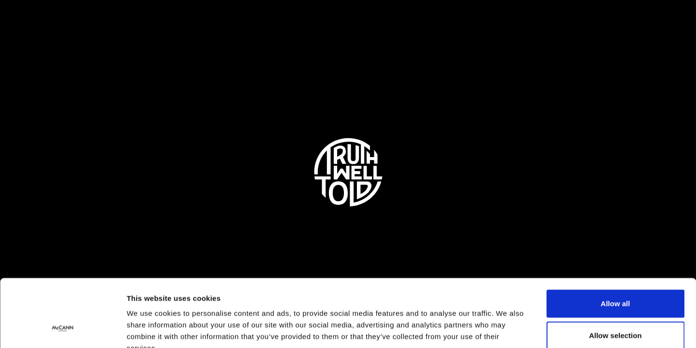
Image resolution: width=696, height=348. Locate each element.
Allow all (615, 245)
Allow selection (615, 277)
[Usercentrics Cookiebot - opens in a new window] (62, 329)
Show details (506, 329)
